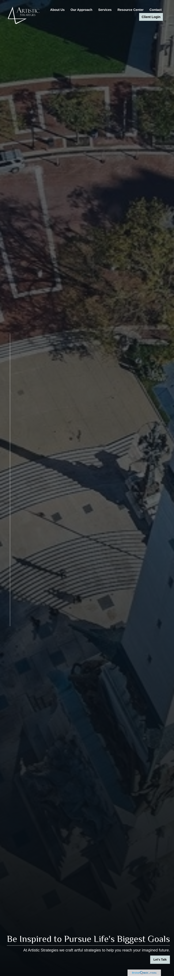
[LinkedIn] (10, 641)
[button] (57, 10)
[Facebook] (10, 634)
